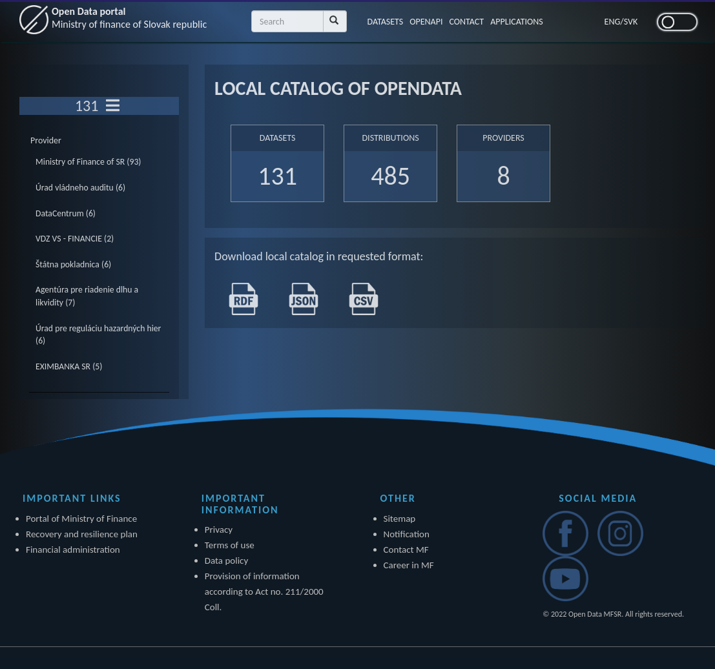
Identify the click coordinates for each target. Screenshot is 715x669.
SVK (631, 21)
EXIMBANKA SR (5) (69, 366)
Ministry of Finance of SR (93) (88, 161)
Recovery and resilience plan (82, 534)
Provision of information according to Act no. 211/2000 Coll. (264, 591)
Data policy (227, 560)
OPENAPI (425, 21)
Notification (407, 534)
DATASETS (386, 21)
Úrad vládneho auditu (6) (80, 187)
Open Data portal (129, 17)
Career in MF (409, 565)
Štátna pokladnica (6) (73, 264)
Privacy (219, 529)
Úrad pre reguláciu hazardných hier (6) (98, 335)
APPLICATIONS (516, 21)
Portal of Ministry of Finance (81, 518)
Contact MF (406, 549)
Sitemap (400, 518)
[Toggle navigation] (112, 106)
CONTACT (466, 21)
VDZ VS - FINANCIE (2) (75, 238)
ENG (613, 21)
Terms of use (229, 545)
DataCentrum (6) (66, 213)
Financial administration (73, 549)
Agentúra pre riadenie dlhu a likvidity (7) (87, 296)
